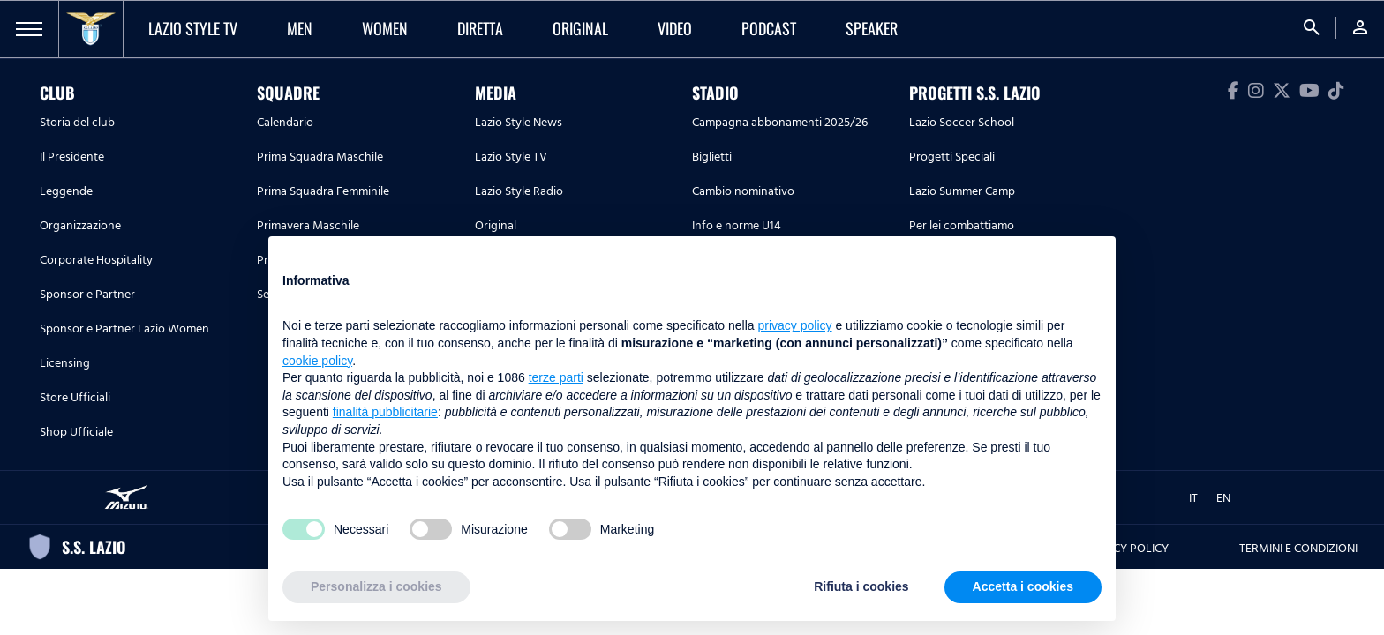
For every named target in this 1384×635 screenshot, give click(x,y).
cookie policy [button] (317, 361)
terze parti (556, 377)
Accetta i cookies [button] (1023, 586)
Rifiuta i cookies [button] (861, 586)
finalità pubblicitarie (385, 412)
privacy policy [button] (795, 325)
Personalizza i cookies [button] (376, 586)
